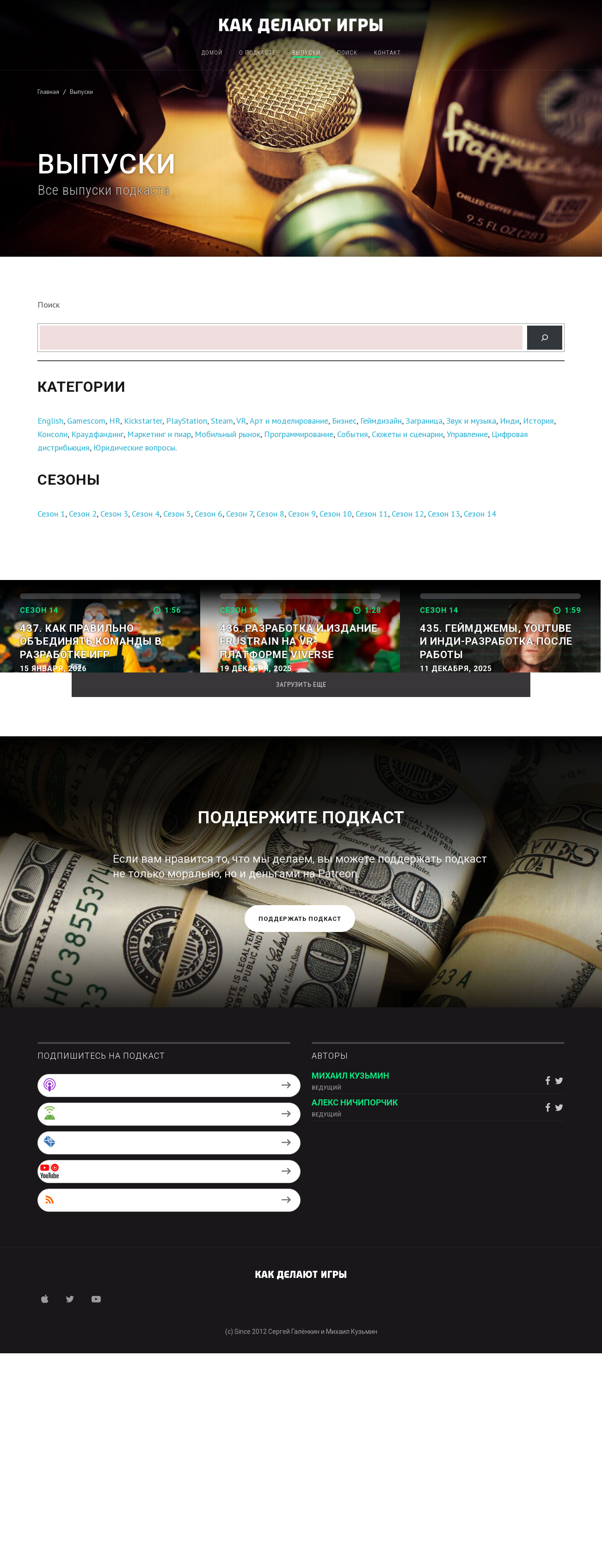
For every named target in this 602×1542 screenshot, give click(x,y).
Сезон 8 (270, 513)
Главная (48, 91)
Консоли (52, 434)
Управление (467, 434)
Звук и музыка (471, 420)
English (50, 420)
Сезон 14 (480, 513)
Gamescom (86, 420)
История (538, 420)
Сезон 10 (335, 513)
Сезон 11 (372, 513)
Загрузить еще (301, 874)
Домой (212, 53)
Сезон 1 (51, 513)
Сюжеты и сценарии (407, 434)
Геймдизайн (381, 420)
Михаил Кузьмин (350, 1265)
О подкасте (257, 53)
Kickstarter (143, 420)
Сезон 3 (114, 513)
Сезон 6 (208, 513)
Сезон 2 (83, 513)
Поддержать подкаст (299, 1107)
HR (114, 420)
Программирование (298, 434)
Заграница (423, 420)
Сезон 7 (239, 513)
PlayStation (186, 420)
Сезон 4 (146, 513)
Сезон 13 (444, 513)
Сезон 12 (408, 513)
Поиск (347, 53)
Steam (222, 420)
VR (241, 420)
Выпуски (306, 53)
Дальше (40, 686)
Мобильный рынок (227, 434)
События (352, 434)
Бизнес (344, 420)
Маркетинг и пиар (159, 434)
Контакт (387, 53)
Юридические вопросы (134, 447)
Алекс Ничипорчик (355, 1291)
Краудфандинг (97, 434)
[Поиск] (544, 338)
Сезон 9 (302, 513)
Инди (509, 420)
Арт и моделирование (289, 420)
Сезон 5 (177, 513)
